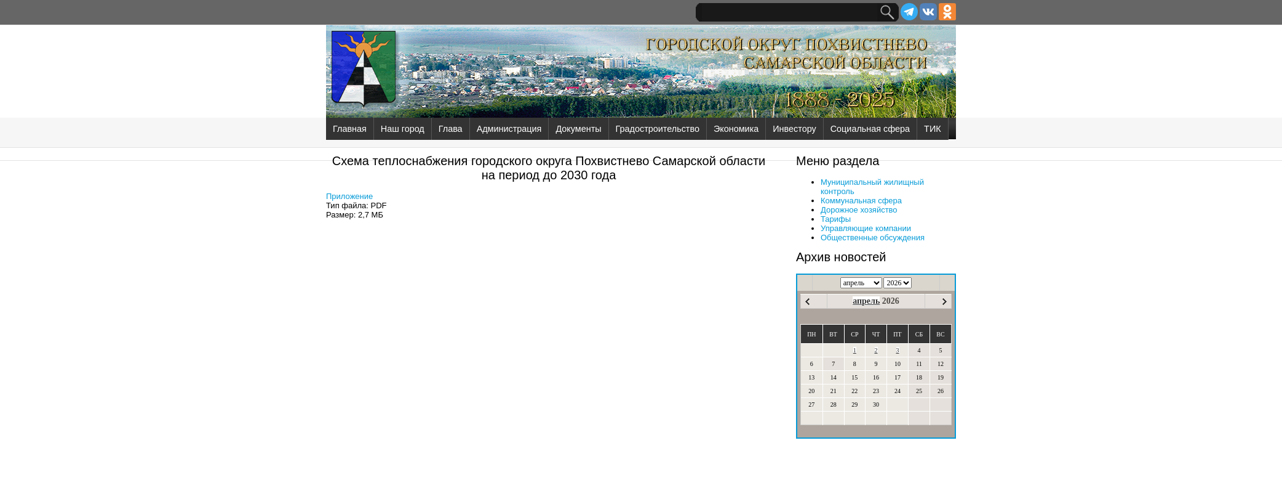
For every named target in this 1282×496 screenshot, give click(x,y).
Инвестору (794, 129)
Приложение (349, 196)
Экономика (736, 129)
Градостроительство (657, 129)
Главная (350, 129)
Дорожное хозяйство (859, 209)
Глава (451, 129)
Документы (578, 129)
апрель (866, 301)
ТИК (932, 129)
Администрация (509, 129)
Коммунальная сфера (861, 200)
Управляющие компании (866, 228)
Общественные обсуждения (873, 237)
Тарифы (836, 219)
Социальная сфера (870, 129)
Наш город (402, 129)
